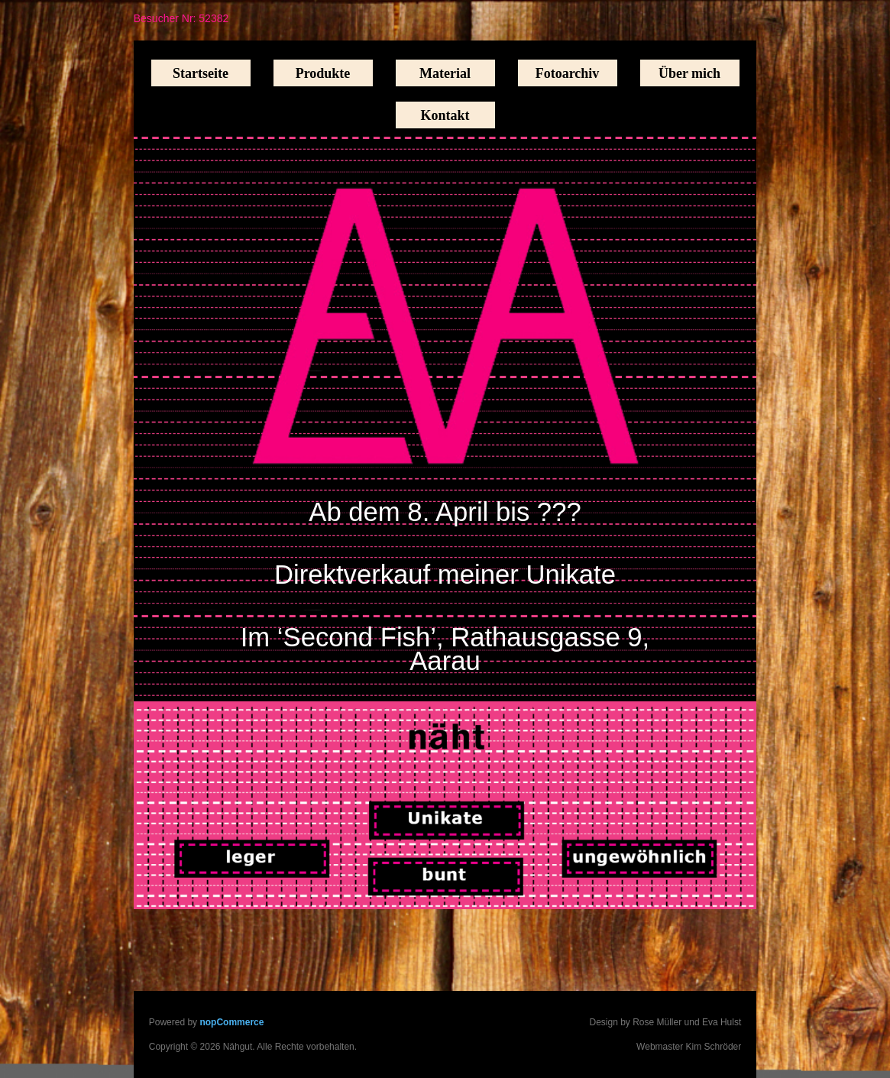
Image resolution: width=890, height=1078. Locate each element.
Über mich (689, 73)
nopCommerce (231, 1022)
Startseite (200, 73)
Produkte (323, 73)
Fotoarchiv (568, 73)
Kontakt (444, 115)
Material (445, 73)
